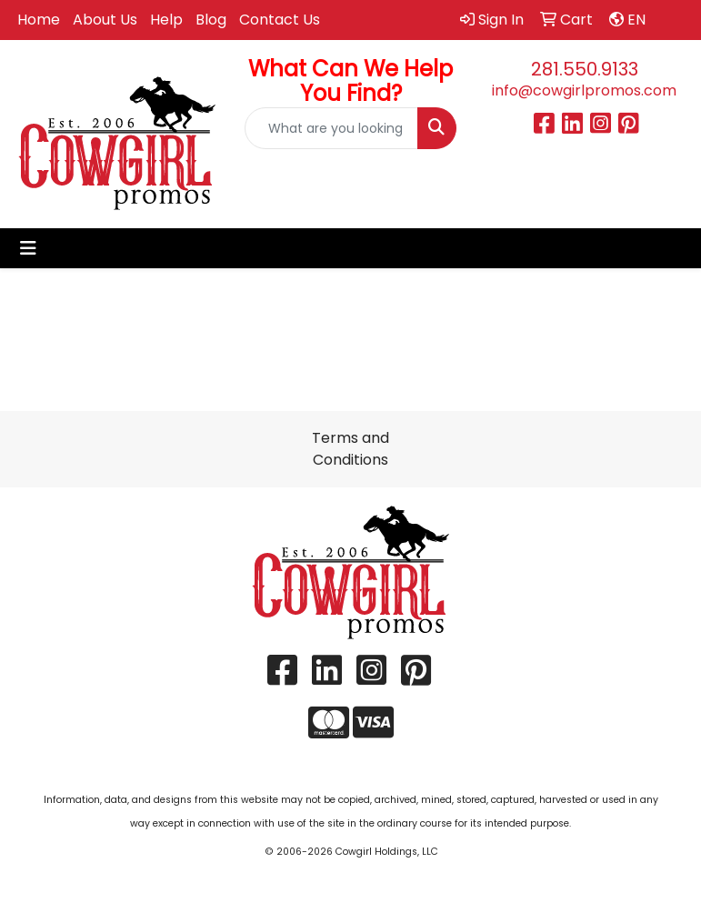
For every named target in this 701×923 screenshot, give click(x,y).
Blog (210, 19)
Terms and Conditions (350, 448)
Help (166, 19)
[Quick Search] (331, 128)
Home (38, 19)
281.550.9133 (584, 69)
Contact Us (279, 19)
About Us (105, 19)
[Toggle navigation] (28, 248)
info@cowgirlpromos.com (584, 90)
